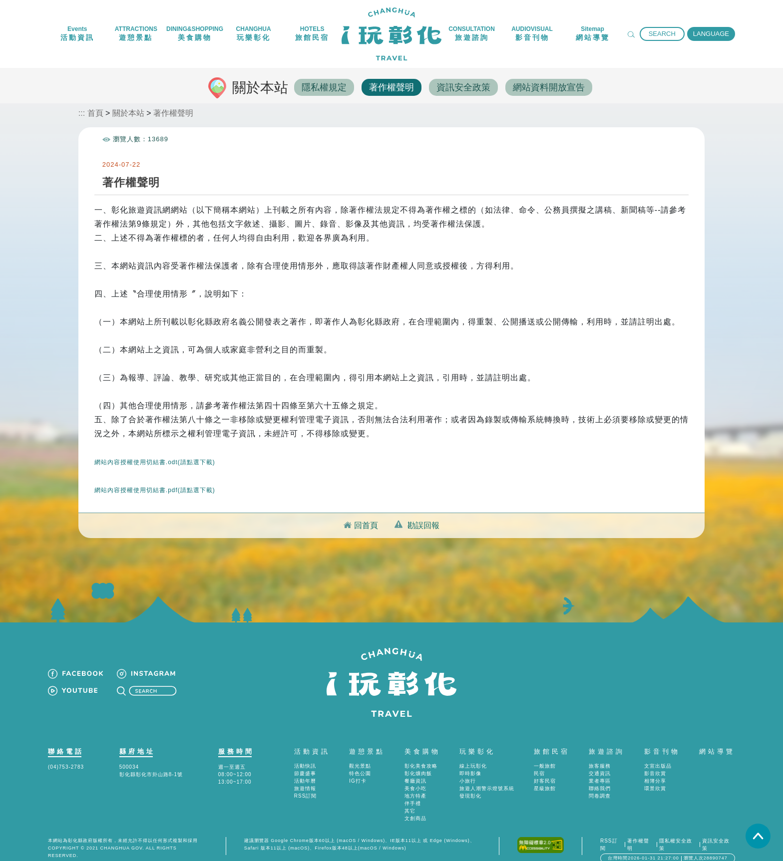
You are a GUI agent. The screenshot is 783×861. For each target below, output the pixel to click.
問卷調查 (600, 784)
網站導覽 (717, 739)
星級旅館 (545, 776)
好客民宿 (545, 769)
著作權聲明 (392, 87)
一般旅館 (545, 754)
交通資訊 (600, 761)
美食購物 (422, 739)
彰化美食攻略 (420, 754)
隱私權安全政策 (675, 832)
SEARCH (662, 33)
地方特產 (415, 784)
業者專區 (600, 769)
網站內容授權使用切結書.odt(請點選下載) (155, 449)
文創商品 (415, 806)
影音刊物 (662, 739)
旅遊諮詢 (607, 739)
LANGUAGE (711, 33)
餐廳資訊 (415, 769)
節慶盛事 (305, 761)
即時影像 (470, 761)
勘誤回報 (423, 513)
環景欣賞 (655, 776)
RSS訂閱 (305, 784)
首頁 (95, 112)
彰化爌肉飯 (418, 761)
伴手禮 (412, 791)
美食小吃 (415, 776)
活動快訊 (305, 754)
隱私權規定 (324, 87)
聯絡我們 (600, 776)
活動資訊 (312, 739)
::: (81, 112)
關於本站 (128, 112)
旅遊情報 (305, 776)
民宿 (539, 761)
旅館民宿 (552, 739)
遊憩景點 (367, 739)
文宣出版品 (658, 754)
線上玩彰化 (473, 754)
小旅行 (467, 769)
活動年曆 (305, 769)
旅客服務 (600, 754)
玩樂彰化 (477, 739)
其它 (409, 799)
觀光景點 (360, 754)
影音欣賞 (655, 761)
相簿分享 (655, 769)
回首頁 (366, 513)
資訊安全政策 (465, 87)
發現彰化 (470, 784)
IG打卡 (358, 769)
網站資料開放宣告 (551, 87)
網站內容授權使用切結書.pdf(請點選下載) (154, 477)
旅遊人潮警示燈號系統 (486, 776)
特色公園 (360, 761)
